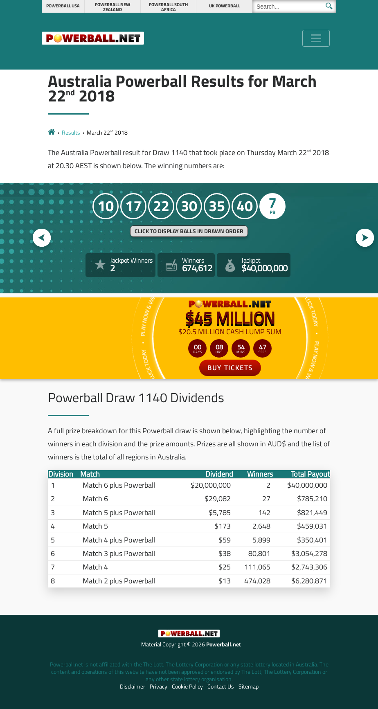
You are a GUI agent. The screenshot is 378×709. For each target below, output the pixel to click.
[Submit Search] (329, 6)
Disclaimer (132, 686)
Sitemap (249, 686)
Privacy (158, 686)
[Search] (294, 6)
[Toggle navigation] (316, 38)
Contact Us (220, 686)
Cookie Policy (187, 686)
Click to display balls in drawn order (189, 231)
